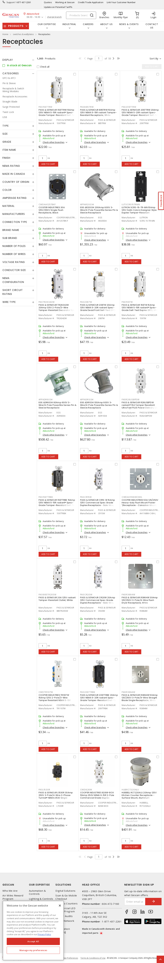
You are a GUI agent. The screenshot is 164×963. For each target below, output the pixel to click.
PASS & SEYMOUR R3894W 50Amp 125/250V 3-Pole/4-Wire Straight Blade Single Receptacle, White (140, 698)
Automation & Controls (37, 892)
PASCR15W (86, 497)
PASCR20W (86, 594)
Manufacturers (13, 214)
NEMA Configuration (13, 280)
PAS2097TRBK (87, 692)
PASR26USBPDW (130, 399)
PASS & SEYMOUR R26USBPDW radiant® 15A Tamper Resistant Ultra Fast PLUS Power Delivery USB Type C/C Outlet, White (140, 406)
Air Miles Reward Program (12, 897)
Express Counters (66, 903)
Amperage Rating (14, 198)
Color (7, 190)
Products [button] (16, 26)
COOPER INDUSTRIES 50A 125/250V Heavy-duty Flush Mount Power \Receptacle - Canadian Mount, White (140, 504)
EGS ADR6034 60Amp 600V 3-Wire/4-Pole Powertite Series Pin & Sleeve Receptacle (58, 405)
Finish (6, 158)
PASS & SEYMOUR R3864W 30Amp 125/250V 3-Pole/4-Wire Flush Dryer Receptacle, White (140, 600)
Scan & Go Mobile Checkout (66, 897)
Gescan (8, 884)
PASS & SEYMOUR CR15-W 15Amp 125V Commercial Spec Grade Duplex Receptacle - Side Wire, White (97, 504)
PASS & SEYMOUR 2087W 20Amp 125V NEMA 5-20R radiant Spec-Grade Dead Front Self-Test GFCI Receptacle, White (98, 309)
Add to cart (48, 164)
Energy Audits (64, 916)
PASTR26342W (47, 302)
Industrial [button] (69, 24)
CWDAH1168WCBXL (132, 497)
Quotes (48, 2)
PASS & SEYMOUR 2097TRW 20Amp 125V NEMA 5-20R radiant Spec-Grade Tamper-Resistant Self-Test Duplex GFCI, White (141, 113)
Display (7, 60)
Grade (6, 142)
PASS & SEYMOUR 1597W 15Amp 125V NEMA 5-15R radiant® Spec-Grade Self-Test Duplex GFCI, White (141, 308)
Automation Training (62, 930)
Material (8, 206)
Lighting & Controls (41, 898)
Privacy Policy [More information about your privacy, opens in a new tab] (44, 934)
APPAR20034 (87, 204)
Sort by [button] (154, 58)
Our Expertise (39, 884)
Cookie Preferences (69, 958)
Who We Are (10, 890)
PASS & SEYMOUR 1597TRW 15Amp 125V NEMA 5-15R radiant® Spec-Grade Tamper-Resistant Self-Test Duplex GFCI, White (58, 113)
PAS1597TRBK (46, 497)
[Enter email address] (134, 901)
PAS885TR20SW (47, 594)
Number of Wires (14, 254)
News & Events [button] (129, 24)
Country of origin (15, 182)
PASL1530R (44, 789)
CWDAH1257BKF (47, 204)
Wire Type (9, 302)
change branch (54, 17)
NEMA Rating (11, 166)
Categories (10, 73)
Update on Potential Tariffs (58, 7)
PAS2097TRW (129, 107)
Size (5, 133)
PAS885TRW (87, 107)
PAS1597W (127, 302)
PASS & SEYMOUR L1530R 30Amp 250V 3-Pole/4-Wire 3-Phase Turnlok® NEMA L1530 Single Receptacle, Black (56, 796)
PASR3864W (128, 594)
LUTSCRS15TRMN (131, 204)
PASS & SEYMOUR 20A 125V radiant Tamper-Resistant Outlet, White (57, 599)
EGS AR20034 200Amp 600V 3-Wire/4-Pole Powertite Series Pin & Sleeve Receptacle (99, 210)
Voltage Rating (13, 262)
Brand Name (10, 230)
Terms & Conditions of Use (92, 958)
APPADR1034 (87, 399)
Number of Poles (14, 246)
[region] (33, 930)
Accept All (33, 941)
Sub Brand (9, 238)
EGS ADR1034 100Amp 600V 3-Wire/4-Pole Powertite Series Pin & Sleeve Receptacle (99, 405)
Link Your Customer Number (121, 2)
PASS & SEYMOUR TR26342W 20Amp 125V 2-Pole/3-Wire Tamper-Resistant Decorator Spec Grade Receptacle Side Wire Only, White (58, 310)
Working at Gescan (65, 2)
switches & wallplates (23, 34)
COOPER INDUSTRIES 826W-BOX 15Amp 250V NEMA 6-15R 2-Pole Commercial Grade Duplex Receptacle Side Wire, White (97, 796)
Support (11, 2)
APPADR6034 (46, 399)
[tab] (18, 60)
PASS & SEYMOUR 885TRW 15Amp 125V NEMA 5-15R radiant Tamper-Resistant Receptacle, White (98, 112)
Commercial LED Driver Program (65, 910)
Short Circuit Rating (12, 292)
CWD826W (86, 789)
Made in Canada (13, 174)
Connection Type (14, 222)
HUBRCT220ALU (130, 789)
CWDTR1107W (46, 692)
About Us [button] (106, 24)
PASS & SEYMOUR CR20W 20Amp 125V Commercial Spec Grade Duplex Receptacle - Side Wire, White (97, 601)
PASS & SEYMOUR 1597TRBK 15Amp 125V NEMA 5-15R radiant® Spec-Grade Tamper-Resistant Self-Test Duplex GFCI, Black (58, 504)
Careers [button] (88, 24)
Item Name (9, 150)
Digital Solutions (65, 890)
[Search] (81, 15)
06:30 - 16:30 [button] (33, 17)
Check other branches (53, 142)
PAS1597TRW (45, 107)
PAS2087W (86, 302)
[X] (59, 905)
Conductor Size (14, 270)
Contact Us (152, 26)
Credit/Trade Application (90, 2)
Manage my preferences (33, 950)
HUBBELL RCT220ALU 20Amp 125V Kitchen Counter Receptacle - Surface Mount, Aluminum (139, 795)
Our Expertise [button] (47, 24)
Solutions (63, 884)
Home (5, 34)
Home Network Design (64, 922)
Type (5, 125)
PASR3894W (128, 692)
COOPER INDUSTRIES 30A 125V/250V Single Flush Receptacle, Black (52, 210)
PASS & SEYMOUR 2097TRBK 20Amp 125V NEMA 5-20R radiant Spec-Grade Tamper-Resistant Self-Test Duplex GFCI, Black (99, 699)
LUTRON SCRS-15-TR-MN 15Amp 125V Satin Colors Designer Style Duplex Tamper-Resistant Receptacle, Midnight (139, 211)
